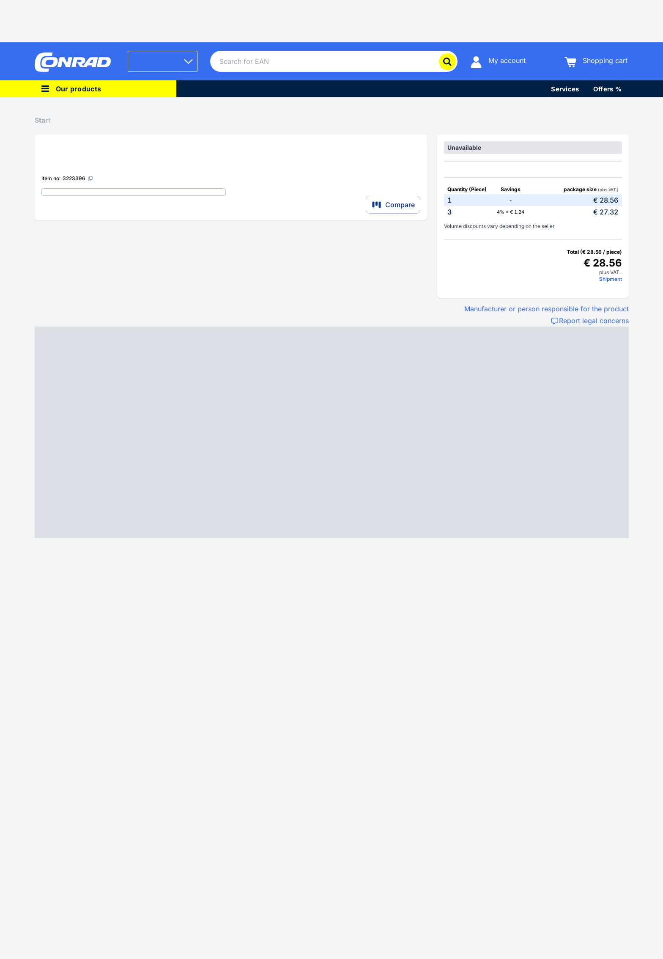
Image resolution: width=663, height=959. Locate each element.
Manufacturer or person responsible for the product (546, 309)
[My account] (498, 61)
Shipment (610, 279)
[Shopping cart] (595, 61)
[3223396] (78, 178)
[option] (533, 200)
